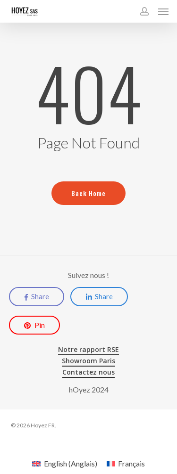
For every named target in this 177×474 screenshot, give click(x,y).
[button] (163, 11)
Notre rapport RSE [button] (88, 349)
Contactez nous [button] (88, 372)
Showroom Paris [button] (88, 360)
